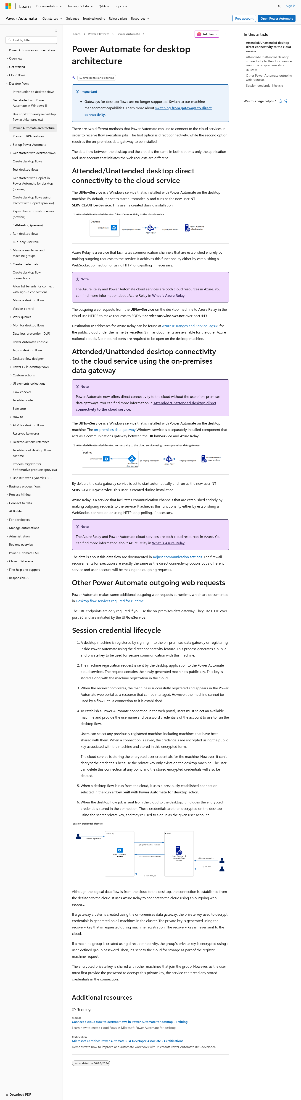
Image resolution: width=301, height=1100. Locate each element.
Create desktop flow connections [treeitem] (27, 275)
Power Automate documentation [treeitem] (32, 50)
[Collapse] (56, 30)
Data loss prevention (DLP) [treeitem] (31, 333)
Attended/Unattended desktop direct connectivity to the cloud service (268, 46)
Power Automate (128, 34)
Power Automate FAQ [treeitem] (24, 553)
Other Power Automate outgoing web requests (269, 77)
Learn (77, 34)
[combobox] (31, 40)
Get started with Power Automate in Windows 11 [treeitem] (30, 103)
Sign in (291, 6)
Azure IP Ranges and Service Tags (188, 325)
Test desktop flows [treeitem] (25, 169)
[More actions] (225, 34)
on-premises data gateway (115, 429)
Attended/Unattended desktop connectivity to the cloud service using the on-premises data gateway (269, 63)
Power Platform (98, 34)
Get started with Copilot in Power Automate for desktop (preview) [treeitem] (33, 183)
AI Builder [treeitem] (16, 511)
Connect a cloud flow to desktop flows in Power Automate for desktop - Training (129, 1022)
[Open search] (279, 6)
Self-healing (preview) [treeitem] (28, 225)
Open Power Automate (277, 18)
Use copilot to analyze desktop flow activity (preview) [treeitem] (34, 117)
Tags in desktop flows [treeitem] (27, 350)
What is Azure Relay (168, 295)
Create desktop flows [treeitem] (27, 161)
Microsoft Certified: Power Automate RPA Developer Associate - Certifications (127, 1041)
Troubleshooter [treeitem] (23, 400)
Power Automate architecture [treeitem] (34, 128)
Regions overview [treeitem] (21, 544)
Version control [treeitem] (23, 308)
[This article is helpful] (280, 101)
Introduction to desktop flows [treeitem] (33, 91)
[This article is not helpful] (286, 101)
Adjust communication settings (177, 556)
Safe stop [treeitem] (19, 408)
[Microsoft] (8, 6)
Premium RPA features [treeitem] (28, 136)
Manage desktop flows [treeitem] (28, 300)
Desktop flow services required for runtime (110, 600)
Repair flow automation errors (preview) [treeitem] (33, 214)
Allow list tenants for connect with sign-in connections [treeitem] (33, 289)
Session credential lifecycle (264, 85)
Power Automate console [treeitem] (30, 342)
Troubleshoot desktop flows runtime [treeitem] (32, 453)
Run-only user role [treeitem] (26, 242)
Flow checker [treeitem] (22, 392)
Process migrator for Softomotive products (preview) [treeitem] (35, 467)
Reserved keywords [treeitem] (26, 433)
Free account (244, 18)
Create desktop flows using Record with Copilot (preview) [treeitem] (33, 200)
